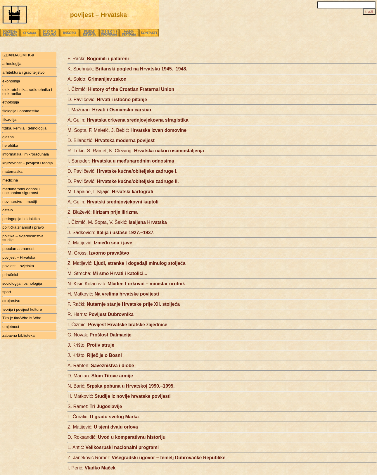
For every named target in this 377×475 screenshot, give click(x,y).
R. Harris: (101, 314)
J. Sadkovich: (111, 232)
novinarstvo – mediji (19, 201)
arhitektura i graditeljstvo (23, 72)
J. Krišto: (91, 345)
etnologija (10, 102)
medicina (10, 180)
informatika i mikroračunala (25, 154)
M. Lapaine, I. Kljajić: (110, 191)
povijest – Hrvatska (18, 257)
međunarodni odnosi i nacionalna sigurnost (20, 191)
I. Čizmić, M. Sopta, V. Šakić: (117, 222)
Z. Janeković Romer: (146, 457)
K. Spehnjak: (127, 68)
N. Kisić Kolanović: (126, 283)
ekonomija (11, 81)
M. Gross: (98, 253)
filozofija (9, 119)
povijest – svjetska (18, 266)
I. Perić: (92, 467)
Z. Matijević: (100, 242)
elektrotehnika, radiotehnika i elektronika (27, 91)
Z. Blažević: (103, 212)
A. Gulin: (128, 120)
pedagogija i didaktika (21, 219)
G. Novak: (100, 334)
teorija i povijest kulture (22, 309)
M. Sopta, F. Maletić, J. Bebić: (127, 130)
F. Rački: (98, 58)
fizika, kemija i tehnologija (24, 128)
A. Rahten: (101, 365)
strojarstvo (11, 300)
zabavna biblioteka (18, 335)
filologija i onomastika (20, 111)
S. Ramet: (95, 406)
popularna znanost (18, 248)
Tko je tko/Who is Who (21, 318)
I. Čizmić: (121, 89)
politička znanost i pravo (23, 227)
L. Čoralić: (103, 416)
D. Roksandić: (116, 437)
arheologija (11, 63)
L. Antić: (113, 447)
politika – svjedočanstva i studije (23, 238)
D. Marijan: (100, 375)
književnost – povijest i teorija (27, 163)
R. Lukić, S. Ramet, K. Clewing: (136, 150)
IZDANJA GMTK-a (18, 55)
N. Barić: (121, 386)
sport (6, 292)
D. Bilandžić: (111, 140)
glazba (8, 137)
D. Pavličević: (107, 99)
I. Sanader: (121, 160)
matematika (12, 171)
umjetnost (10, 326)
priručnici (10, 274)
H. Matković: (113, 293)
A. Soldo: (97, 79)
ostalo (7, 210)
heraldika (10, 145)
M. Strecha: (107, 273)
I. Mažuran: (109, 109)
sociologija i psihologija (22, 283)
